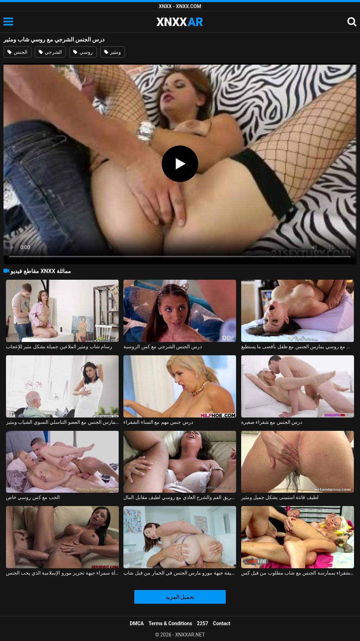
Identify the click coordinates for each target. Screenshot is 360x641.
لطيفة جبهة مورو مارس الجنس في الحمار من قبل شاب (179, 573)
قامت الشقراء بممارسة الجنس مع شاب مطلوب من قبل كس (297, 573)
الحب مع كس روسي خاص (33, 497)
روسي (82, 52)
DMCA (137, 623)
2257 (202, 623)
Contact (221, 623)
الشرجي (50, 52)
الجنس (17, 52)
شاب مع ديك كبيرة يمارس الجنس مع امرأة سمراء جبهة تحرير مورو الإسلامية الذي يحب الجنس (62, 573)
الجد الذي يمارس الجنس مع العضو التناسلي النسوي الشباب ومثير (62, 422)
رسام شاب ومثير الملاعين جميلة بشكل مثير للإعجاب (59, 346)
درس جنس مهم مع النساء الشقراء (158, 422)
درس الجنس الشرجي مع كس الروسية (162, 346)
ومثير (112, 52)
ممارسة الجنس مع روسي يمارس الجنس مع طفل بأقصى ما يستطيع (297, 346)
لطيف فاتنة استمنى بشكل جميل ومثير (280, 497)
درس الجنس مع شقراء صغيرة (271, 422)
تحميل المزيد (180, 597)
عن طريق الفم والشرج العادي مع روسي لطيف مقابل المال (179, 497)
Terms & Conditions (170, 623)
